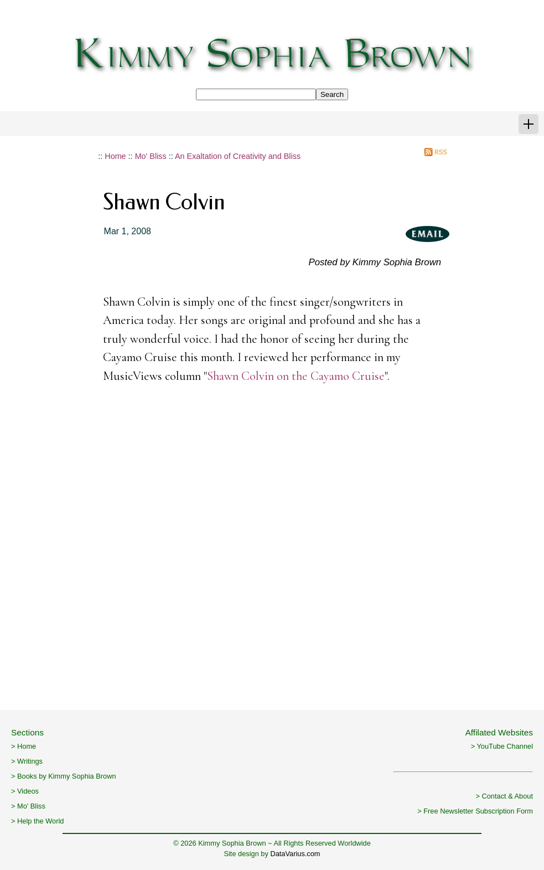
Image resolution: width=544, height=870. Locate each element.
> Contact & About (504, 796)
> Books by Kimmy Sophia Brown (63, 776)
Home (115, 156)
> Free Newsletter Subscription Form (475, 811)
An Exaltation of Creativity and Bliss (238, 156)
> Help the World (37, 821)
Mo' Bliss (151, 156)
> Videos (25, 791)
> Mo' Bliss (28, 806)
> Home (23, 746)
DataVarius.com (295, 854)
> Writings (27, 761)
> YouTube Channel (502, 746)
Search (332, 94)
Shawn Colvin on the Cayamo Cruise (296, 375)
